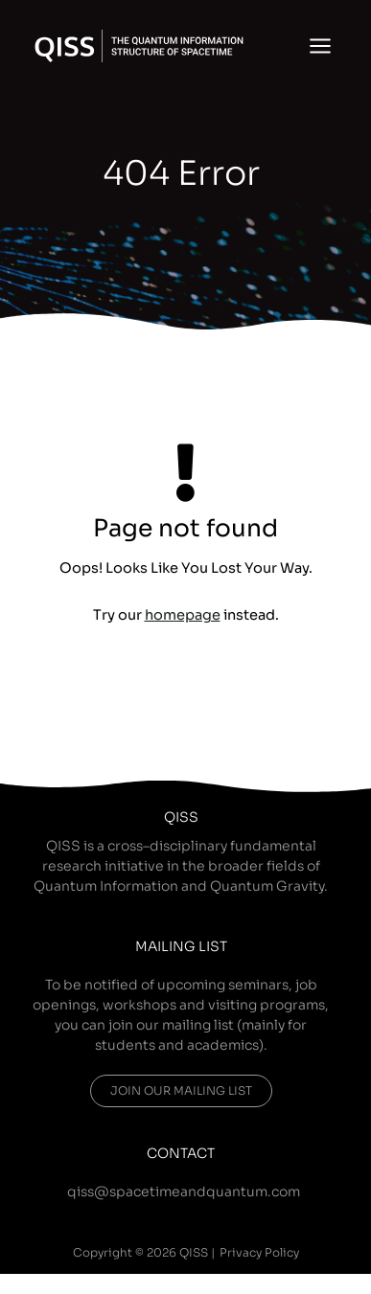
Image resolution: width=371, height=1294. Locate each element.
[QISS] (139, 46)
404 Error (181, 173)
